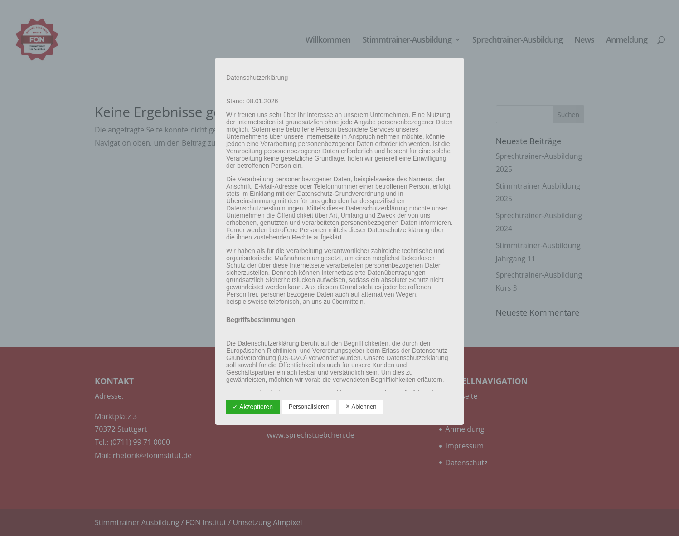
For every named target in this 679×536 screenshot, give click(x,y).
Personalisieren (309, 406)
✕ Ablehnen (361, 406)
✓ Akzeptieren (253, 406)
